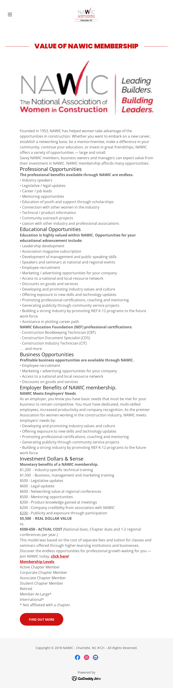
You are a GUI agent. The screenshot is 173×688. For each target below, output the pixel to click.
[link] (86, 14)
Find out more (41, 619)
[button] (17, 14)
